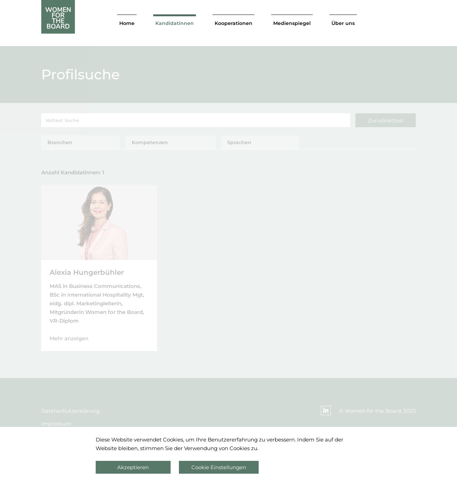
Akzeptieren (133, 467)
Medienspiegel (292, 23)
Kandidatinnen (174, 23)
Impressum (56, 423)
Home (127, 23)
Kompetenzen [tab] (150, 142)
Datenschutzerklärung (70, 410)
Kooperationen (233, 23)
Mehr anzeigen (69, 338)
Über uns (343, 23)
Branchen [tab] (60, 142)
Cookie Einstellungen (218, 467)
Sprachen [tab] (239, 142)
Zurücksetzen (385, 120)
